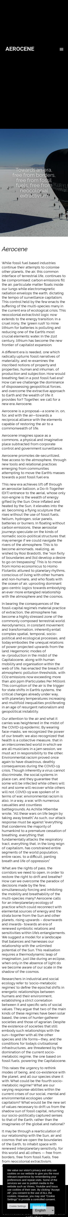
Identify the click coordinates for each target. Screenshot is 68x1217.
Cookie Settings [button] (17, 1206)
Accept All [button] (38, 1206)
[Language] (43, 1210)
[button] (61, 44)
